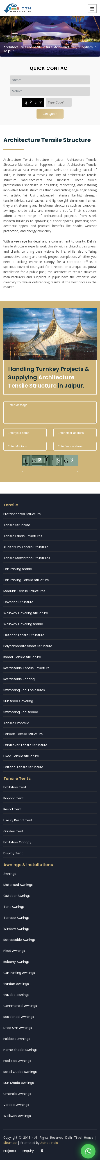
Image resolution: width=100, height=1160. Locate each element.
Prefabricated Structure (22, 514)
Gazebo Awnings (16, 994)
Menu (92, 8)
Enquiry (28, 1151)
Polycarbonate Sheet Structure (27, 646)
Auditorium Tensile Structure (25, 547)
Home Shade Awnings (20, 1050)
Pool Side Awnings (17, 1061)
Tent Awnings (14, 906)
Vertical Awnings (16, 1105)
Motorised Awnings (18, 884)
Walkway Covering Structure (25, 613)
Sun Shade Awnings (18, 1083)
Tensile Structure (16, 525)
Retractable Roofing (19, 679)
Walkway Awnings (17, 1116)
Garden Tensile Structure (23, 734)
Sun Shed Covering (18, 701)
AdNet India (49, 1142)
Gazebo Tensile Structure (23, 767)
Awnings (9, 873)
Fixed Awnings (14, 950)
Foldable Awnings (16, 1039)
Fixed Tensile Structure (21, 756)
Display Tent (13, 853)
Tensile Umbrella (16, 723)
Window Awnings (16, 928)
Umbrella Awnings (17, 1094)
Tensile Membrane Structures (26, 558)
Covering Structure (18, 602)
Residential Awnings (18, 1016)
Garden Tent (13, 831)
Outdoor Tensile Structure (23, 635)
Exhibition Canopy (17, 842)
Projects (9, 1151)
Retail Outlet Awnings (20, 1072)
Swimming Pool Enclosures (24, 690)
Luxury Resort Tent (17, 820)
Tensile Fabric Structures (22, 536)
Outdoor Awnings (16, 895)
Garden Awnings (16, 983)
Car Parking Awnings (19, 972)
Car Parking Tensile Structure (26, 580)
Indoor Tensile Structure (22, 657)
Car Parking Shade (17, 569)
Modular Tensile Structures (24, 591)
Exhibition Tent (14, 787)
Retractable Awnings (19, 939)
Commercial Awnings (20, 1005)
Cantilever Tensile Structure (25, 745)
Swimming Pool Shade (20, 712)
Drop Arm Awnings (17, 1027)
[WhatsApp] (88, 1144)
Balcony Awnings (16, 961)
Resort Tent (12, 809)
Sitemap (10, 1142)
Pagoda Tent (13, 798)
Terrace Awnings (16, 917)
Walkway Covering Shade (23, 624)
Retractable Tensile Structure (26, 668)
